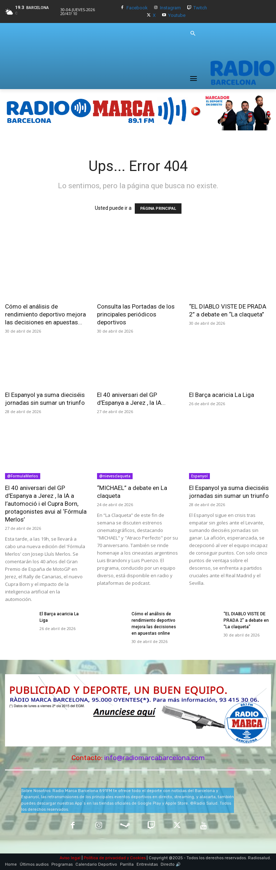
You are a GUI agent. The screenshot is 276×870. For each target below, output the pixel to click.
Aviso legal (70, 858)
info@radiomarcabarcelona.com (154, 758)
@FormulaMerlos (22, 475)
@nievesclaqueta (114, 475)
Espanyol (199, 475)
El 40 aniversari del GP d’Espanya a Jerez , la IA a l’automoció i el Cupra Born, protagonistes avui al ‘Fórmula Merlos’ (46, 503)
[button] (192, 34)
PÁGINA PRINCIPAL (158, 208)
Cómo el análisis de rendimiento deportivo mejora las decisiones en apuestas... (45, 314)
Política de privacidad (105, 858)
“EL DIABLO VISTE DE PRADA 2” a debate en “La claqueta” (246, 620)
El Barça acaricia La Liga (221, 394)
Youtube (176, 15)
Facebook (137, 7)
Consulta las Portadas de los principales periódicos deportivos (136, 314)
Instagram (170, 7)
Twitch (200, 7)
